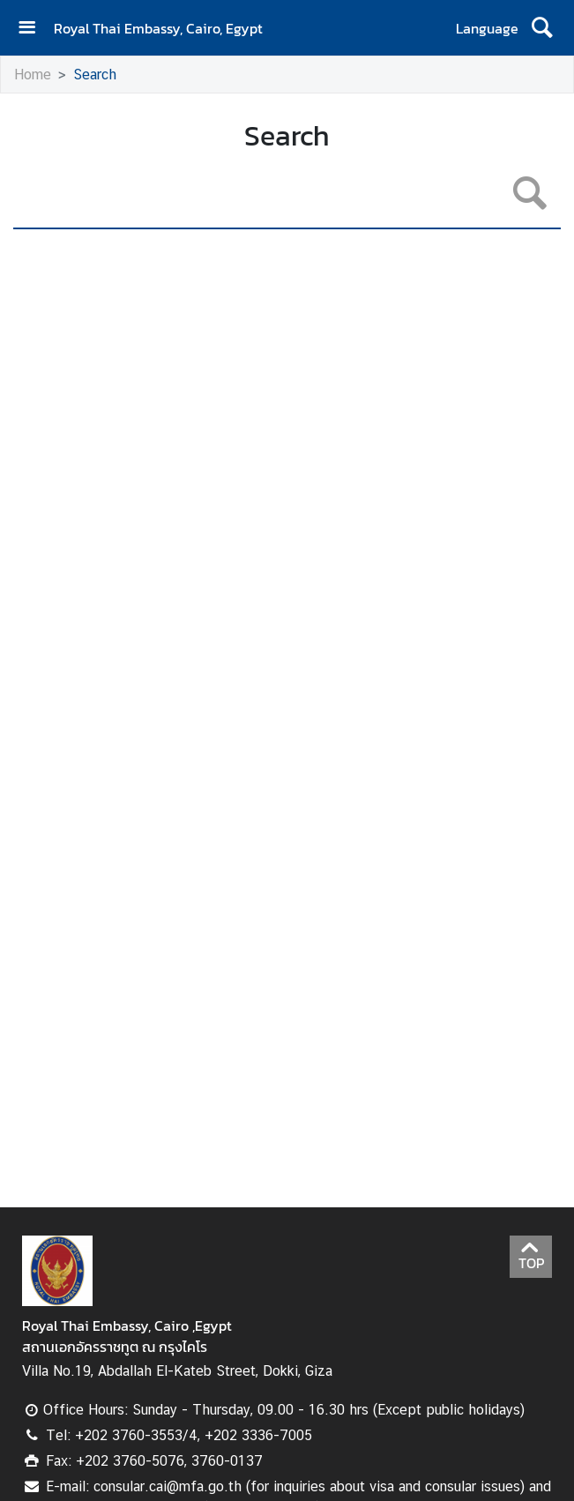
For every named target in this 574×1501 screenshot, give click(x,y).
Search (94, 74)
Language (487, 28)
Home (32, 74)
